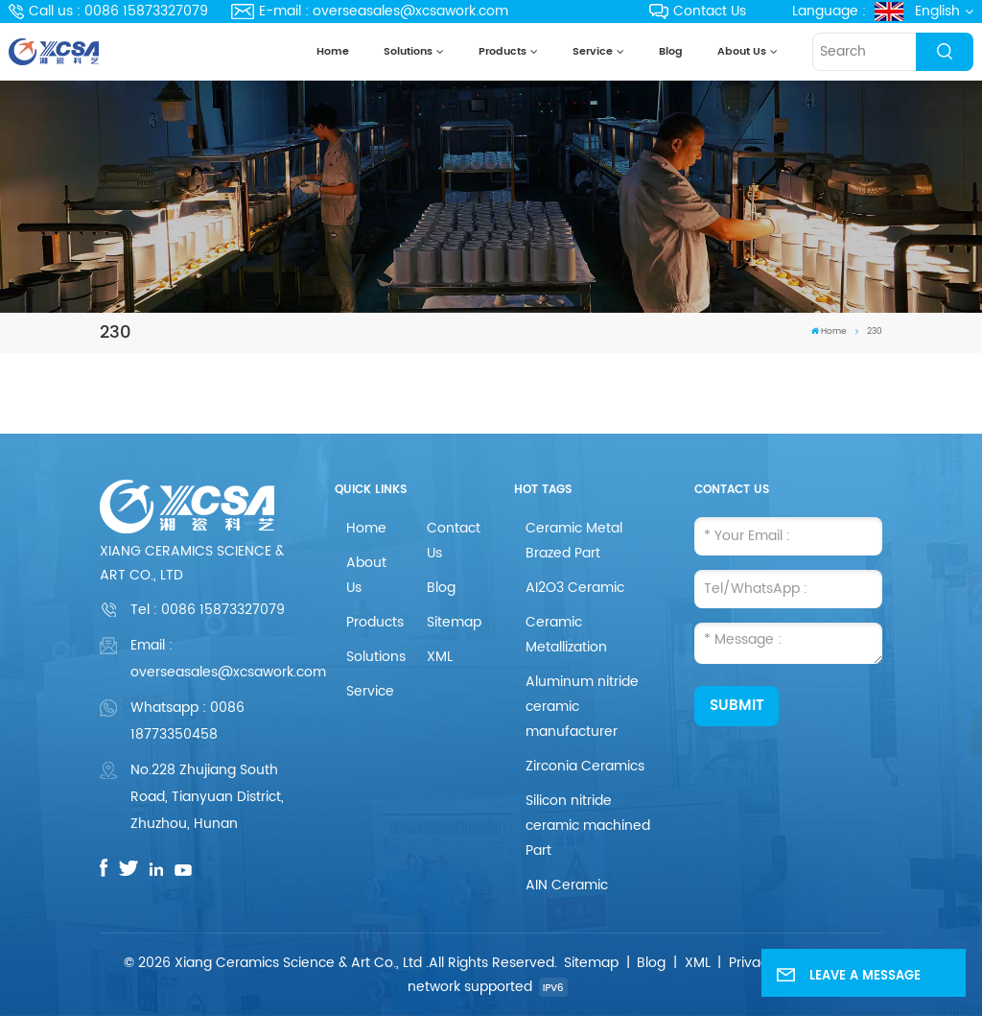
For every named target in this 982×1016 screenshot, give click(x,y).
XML (440, 657)
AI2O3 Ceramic (575, 588)
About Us (741, 51)
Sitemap (454, 622)
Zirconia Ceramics (585, 766)
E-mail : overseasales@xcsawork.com (369, 11)
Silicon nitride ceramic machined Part (588, 826)
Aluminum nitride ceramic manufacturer (582, 707)
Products (502, 51)
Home (332, 51)
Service (593, 51)
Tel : (207, 610)
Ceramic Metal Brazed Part (574, 540)
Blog (671, 51)
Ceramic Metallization (566, 634)
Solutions (408, 51)
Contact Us (697, 11)
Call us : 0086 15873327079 (108, 11)
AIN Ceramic (567, 885)
